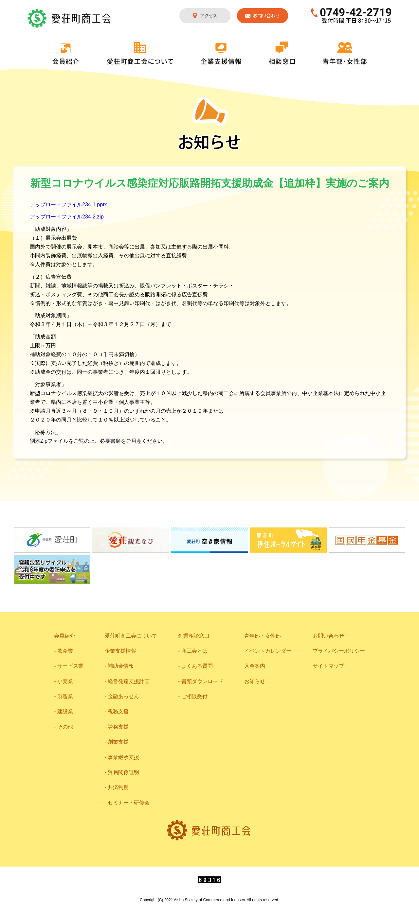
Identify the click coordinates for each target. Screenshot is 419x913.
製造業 (65, 696)
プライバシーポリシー (339, 651)
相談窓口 (282, 53)
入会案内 (254, 666)
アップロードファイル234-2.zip (67, 216)
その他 (65, 727)
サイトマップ (328, 666)
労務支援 (118, 727)
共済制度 (118, 787)
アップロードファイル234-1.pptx (68, 204)
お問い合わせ (262, 15)
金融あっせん (123, 696)
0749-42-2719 (351, 15)
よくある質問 (197, 666)
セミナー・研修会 (129, 802)
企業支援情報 (221, 53)
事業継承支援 (123, 757)
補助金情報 (121, 666)
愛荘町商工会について (140, 53)
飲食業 (65, 651)
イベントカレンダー (267, 651)
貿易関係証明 (123, 772)
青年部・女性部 (345, 53)
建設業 (65, 711)
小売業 (65, 681)
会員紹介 (65, 53)
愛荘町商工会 (69, 18)
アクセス (204, 15)
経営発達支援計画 (129, 681)
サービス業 (70, 666)
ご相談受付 (194, 696)
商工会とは (194, 651)
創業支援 (118, 742)
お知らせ (254, 681)
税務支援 (118, 711)
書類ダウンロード (202, 681)
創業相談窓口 (194, 636)
